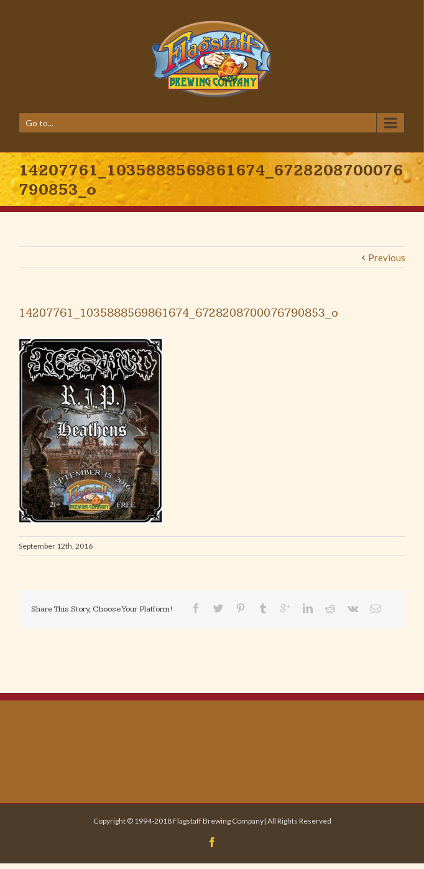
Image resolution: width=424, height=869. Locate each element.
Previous (386, 257)
